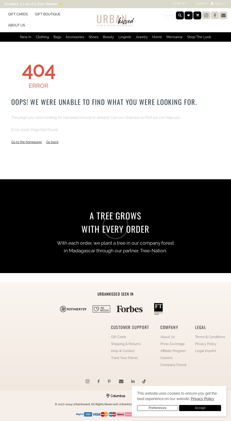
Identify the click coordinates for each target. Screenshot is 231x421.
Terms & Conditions (210, 337)
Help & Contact (123, 351)
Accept (200, 408)
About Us (167, 337)
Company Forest (173, 365)
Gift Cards (118, 337)
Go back (52, 142)
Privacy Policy (205, 344)
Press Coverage (172, 344)
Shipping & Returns (126, 344)
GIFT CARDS (18, 14)
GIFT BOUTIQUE (47, 14)
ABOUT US (16, 25)
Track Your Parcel (124, 358)
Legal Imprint (205, 351)
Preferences (157, 408)
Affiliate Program (173, 351)
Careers (166, 358)
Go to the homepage (26, 142)
